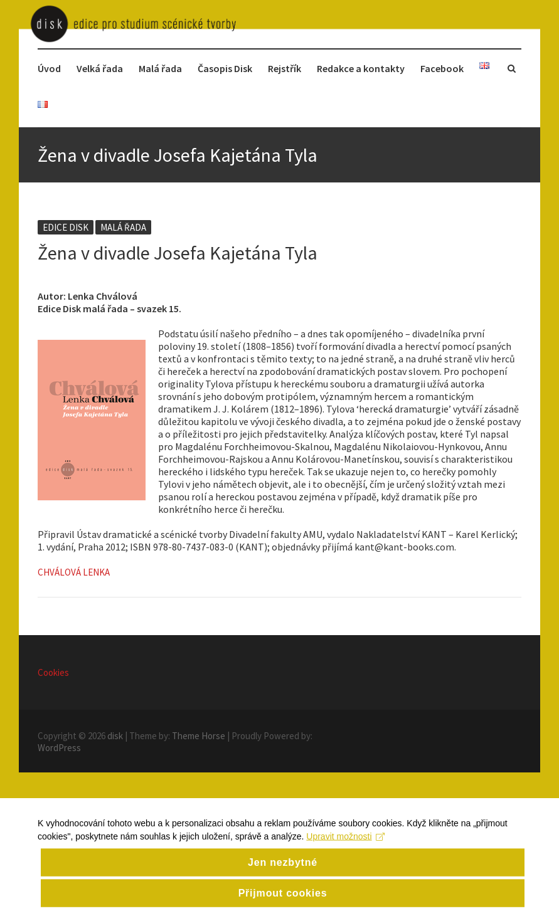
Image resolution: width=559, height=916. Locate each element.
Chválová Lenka (74, 572)
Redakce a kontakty (361, 68)
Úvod (49, 68)
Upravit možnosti (345, 847)
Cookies (53, 672)
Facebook (442, 68)
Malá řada (160, 68)
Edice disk (65, 227)
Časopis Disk (225, 68)
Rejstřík (284, 68)
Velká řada (100, 68)
